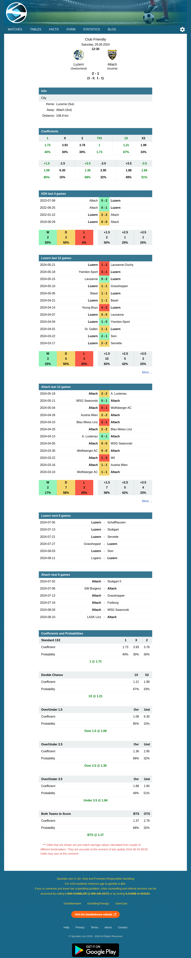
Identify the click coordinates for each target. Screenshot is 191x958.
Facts (54, 29)
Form (71, 29)
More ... (147, 372)
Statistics (91, 29)
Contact (122, 927)
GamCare (121, 903)
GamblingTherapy (98, 903)
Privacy (80, 927)
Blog (112, 29)
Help (66, 927)
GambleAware (72, 903)
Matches (15, 29)
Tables (35, 29)
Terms (94, 927)
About (108, 927)
